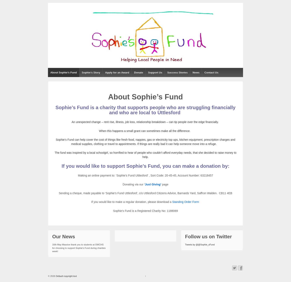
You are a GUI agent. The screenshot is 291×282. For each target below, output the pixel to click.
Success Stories (177, 72)
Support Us (155, 72)
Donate (138, 72)
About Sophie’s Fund (63, 72)
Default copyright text (66, 276)
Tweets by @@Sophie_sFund (200, 244)
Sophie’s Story (91, 72)
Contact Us (211, 72)
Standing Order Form (186, 202)
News (196, 72)
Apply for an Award (117, 72)
